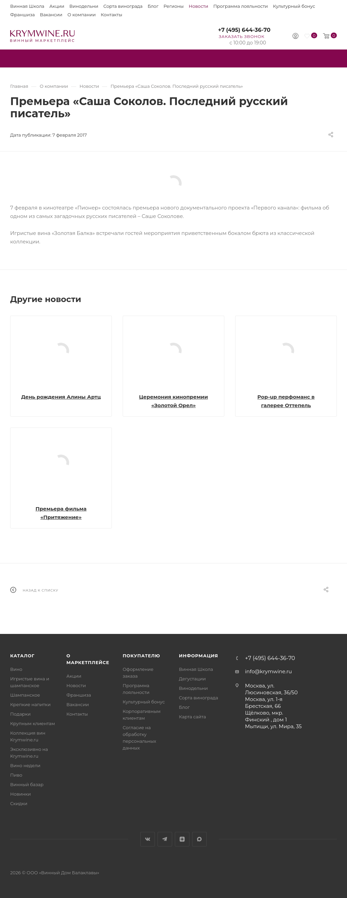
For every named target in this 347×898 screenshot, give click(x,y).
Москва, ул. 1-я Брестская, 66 (264, 702)
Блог (153, 6)
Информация (198, 655)
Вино (16, 669)
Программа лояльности (240, 6)
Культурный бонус (294, 6)
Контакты (111, 14)
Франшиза (22, 14)
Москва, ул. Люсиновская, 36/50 (271, 689)
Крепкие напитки (30, 704)
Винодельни (83, 6)
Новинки (20, 794)
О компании (81, 14)
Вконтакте (147, 839)
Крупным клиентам (32, 723)
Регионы (174, 6)
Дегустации (192, 678)
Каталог (22, 655)
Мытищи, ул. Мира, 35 (273, 726)
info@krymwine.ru (268, 671)
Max (199, 839)
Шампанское (25, 695)
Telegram (165, 839)
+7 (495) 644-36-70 (244, 30)
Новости (198, 6)
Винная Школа (27, 6)
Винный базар (26, 784)
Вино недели (25, 765)
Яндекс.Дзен (182, 839)
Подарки (20, 714)
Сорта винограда (123, 6)
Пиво (16, 775)
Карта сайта (192, 716)
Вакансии (51, 14)
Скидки (18, 803)
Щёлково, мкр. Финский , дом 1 (266, 716)
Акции (56, 6)
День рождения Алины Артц (61, 397)
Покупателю (141, 655)
